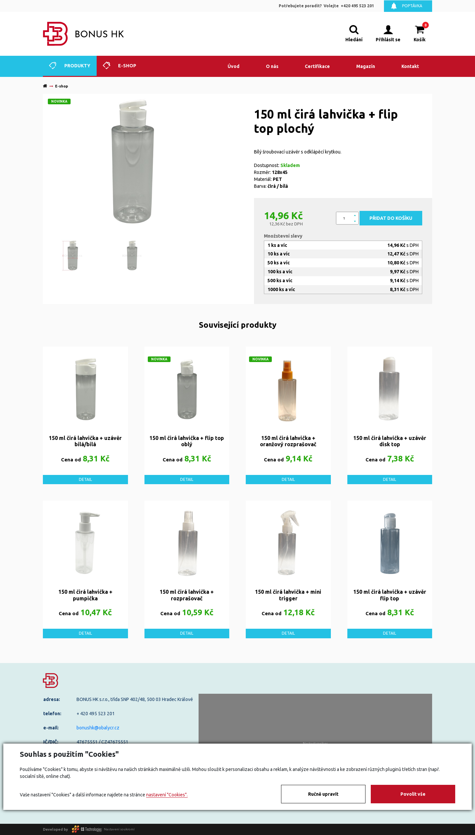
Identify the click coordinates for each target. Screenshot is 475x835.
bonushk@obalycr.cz (98, 727)
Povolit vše (413, 794)
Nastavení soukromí (119, 829)
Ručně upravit (323, 794)
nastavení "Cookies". (167, 794)
